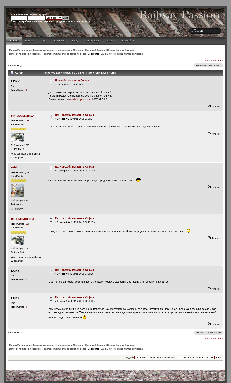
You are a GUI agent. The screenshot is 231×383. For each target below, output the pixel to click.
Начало (13, 40)
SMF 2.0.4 (102, 374)
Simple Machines (128, 374)
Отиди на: (129, 358)
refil (14, 167)
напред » (218, 60)
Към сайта (128, 40)
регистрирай (39, 14)
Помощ (29, 40)
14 (27, 172)
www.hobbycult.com (79, 99)
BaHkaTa (105, 54)
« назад (209, 60)
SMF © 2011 (114, 374)
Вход (75, 40)
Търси (43, 40)
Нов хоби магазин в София (72, 80)
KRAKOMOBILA (22, 115)
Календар (59, 40)
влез (20, 14)
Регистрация (92, 40)
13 (27, 120)
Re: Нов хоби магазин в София (74, 115)
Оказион (110, 40)
